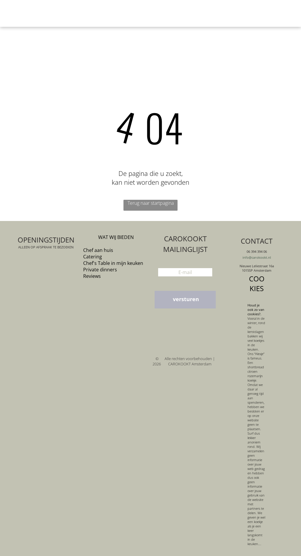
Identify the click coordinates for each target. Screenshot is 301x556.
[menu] (288, 13)
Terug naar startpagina (151, 203)
